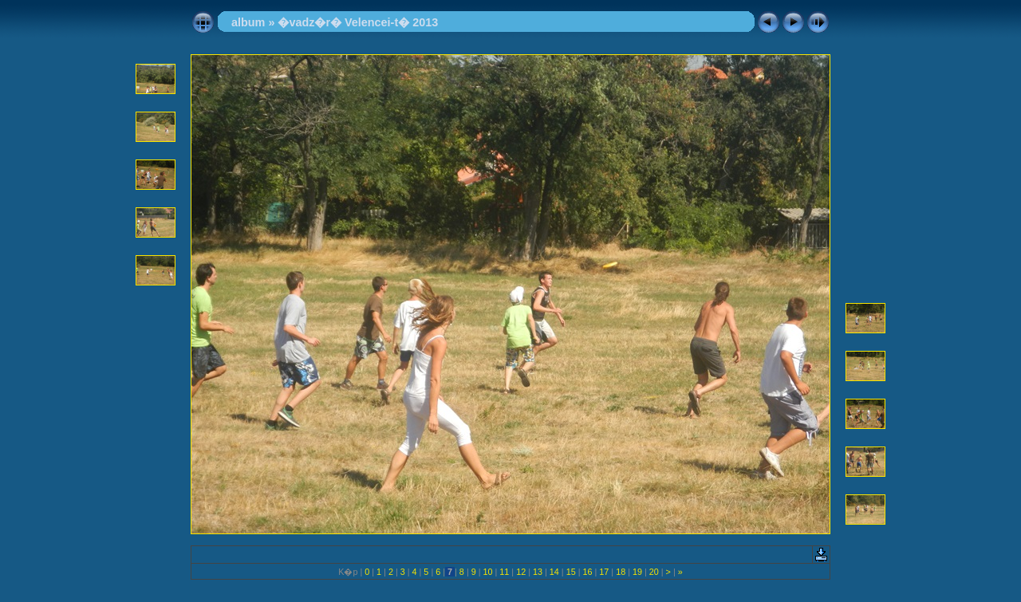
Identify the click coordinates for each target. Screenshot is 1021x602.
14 (554, 571)
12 (521, 571)
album (248, 22)
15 (571, 571)
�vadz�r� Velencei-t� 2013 (358, 22)
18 (620, 571)
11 (504, 571)
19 (637, 571)
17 (604, 571)
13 (537, 571)
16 (587, 571)
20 (654, 571)
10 (488, 571)
